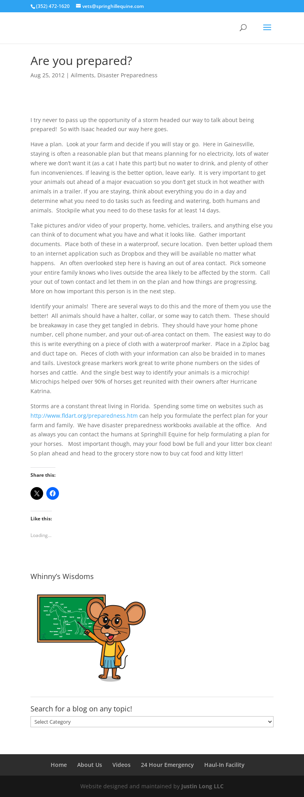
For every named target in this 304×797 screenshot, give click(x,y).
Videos (121, 764)
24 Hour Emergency (167, 764)
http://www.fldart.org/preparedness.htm (84, 415)
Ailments (82, 75)
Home (59, 764)
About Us (89, 764)
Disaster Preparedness (127, 75)
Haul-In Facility (224, 764)
